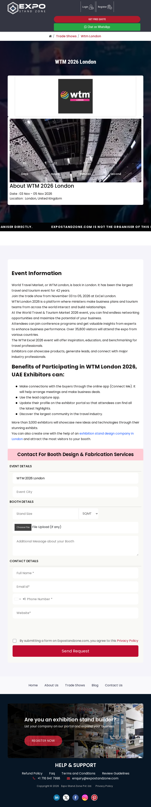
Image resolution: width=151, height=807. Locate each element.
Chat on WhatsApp (97, 27)
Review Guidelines (115, 773)
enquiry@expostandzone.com (92, 778)
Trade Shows (66, 36)
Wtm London (91, 36)
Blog (95, 685)
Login (88, 7)
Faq (52, 773)
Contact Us (113, 685)
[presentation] (42, 627)
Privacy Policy (127, 640)
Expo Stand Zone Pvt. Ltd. (76, 786)
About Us (51, 685)
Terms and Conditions (78, 773)
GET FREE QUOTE (97, 19)
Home (33, 685)
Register (105, 7)
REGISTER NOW (43, 740)
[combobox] (19, 599)
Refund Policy (32, 773)
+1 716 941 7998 (46, 778)
